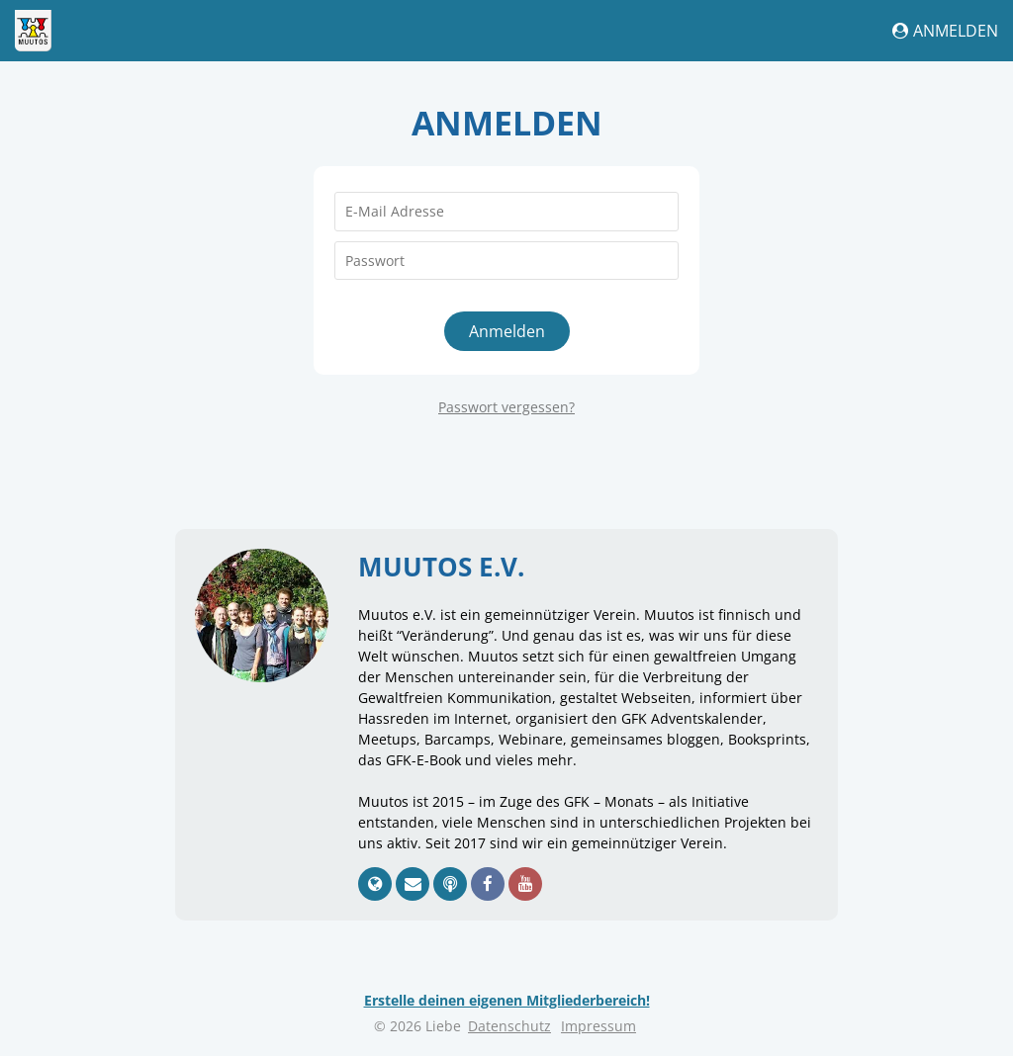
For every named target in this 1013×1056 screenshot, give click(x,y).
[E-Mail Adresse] (506, 211)
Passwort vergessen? (506, 406)
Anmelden (945, 31)
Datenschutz (509, 1025)
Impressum (598, 1025)
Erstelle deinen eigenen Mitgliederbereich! (507, 1000)
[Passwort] (506, 261)
